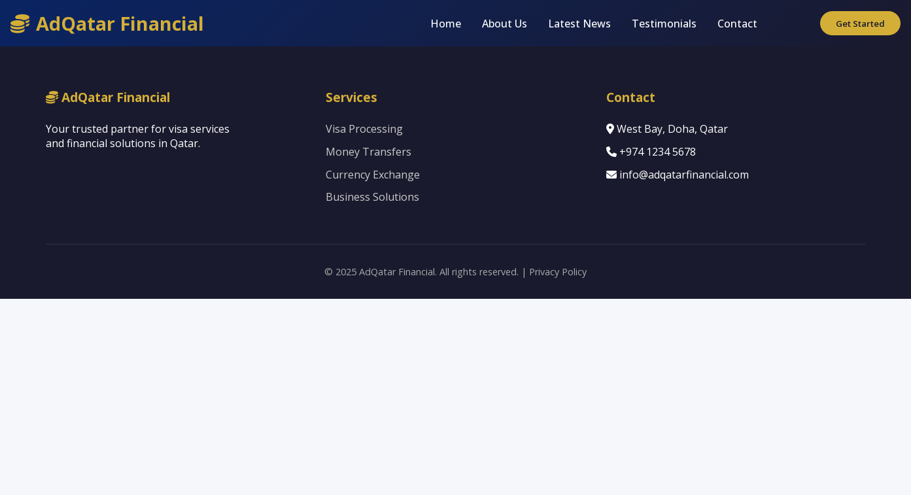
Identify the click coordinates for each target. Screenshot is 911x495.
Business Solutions (372, 197)
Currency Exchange (373, 174)
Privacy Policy (558, 271)
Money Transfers (368, 152)
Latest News (579, 23)
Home (445, 23)
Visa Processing (364, 129)
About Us (504, 23)
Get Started (860, 23)
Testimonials (664, 23)
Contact (737, 23)
